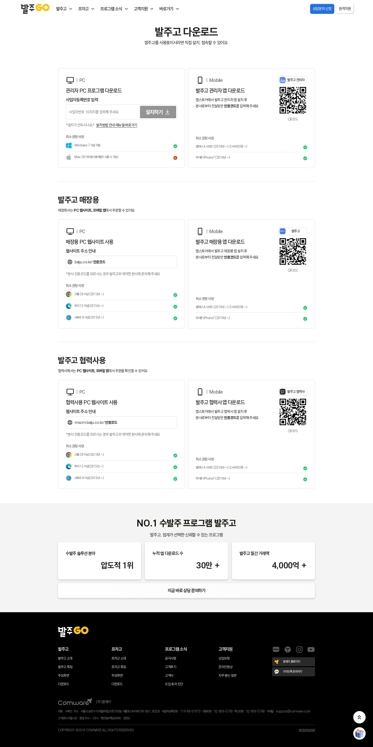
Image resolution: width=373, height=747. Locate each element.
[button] (359, 717)
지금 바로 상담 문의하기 (186, 590)
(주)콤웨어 (84, 701)
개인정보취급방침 (307, 730)
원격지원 (345, 8)
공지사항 (170, 658)
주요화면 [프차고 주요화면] (117, 675)
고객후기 (170, 667)
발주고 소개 (65, 658)
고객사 (169, 675)
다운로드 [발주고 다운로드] (63, 684)
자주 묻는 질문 (227, 675)
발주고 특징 (65, 667)
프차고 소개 (119, 658)
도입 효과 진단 (174, 684)
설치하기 (158, 112)
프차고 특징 (119, 667)
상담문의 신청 (322, 8)
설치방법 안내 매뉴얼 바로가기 (116, 125)
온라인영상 (225, 667)
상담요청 (224, 658)
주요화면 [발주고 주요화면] (63, 675)
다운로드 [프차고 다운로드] (117, 684)
